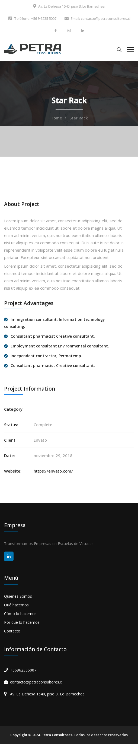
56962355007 (24, 670)
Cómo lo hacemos (20, 613)
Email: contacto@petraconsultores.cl (100, 18)
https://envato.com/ (53, 471)
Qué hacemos (16, 604)
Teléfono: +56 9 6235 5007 (35, 18)
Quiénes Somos (18, 596)
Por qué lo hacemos (22, 622)
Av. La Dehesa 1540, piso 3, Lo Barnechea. (71, 6)
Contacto (12, 631)
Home (56, 118)
